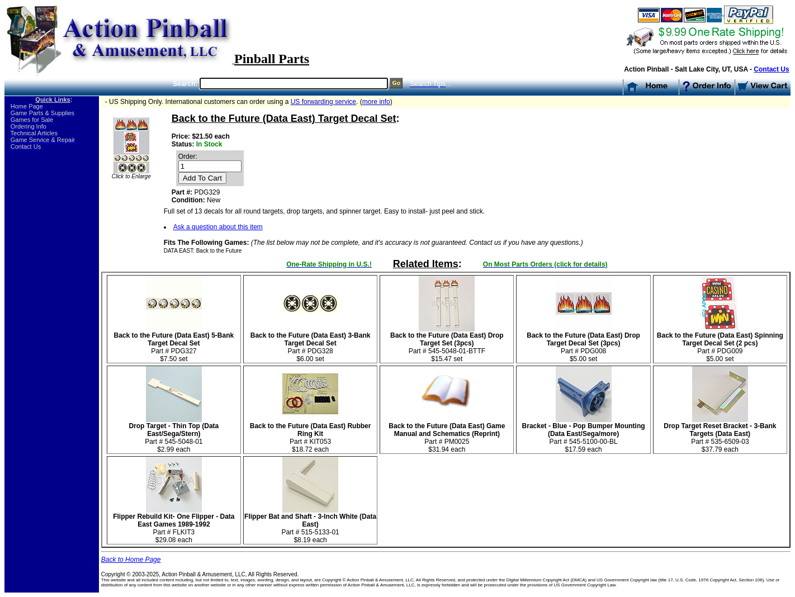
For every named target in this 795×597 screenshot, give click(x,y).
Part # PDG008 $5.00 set (583, 344)
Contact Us (771, 69)
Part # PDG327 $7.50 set (173, 344)
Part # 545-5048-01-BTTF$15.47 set (447, 344)
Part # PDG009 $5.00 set (720, 344)
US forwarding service (323, 102)
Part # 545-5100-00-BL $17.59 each (583, 434)
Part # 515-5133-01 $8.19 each (310, 525)
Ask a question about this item (218, 227)
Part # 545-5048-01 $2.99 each (174, 434)
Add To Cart (202, 178)
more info (376, 102)
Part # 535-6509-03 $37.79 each (720, 434)
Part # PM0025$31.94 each (447, 434)
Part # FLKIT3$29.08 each (173, 525)
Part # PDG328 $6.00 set (310, 344)
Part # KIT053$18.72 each (310, 434)
